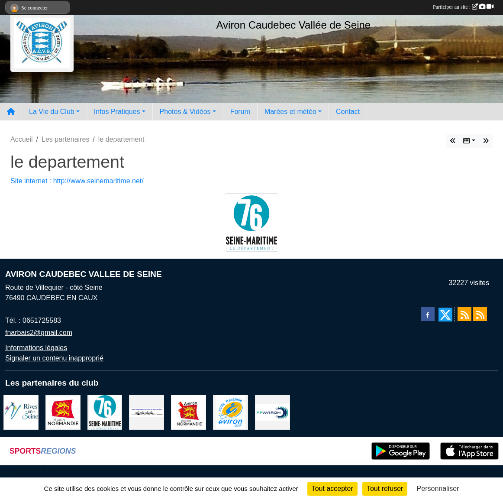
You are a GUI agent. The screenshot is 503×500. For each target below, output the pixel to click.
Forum (240, 111)
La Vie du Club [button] (51, 111)
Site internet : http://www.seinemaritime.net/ (77, 181)
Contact (348, 111)
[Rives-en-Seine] (21, 412)
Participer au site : (463, 7)
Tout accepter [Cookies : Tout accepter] (332, 488)
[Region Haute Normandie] (63, 412)
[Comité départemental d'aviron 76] (146, 412)
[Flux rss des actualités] (464, 314)
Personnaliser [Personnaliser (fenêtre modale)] (438, 488)
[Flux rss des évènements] (480, 314)
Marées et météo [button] (290, 111)
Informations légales (36, 347)
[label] (230, 412)
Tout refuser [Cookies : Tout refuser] (385, 488)
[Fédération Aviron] (272, 412)
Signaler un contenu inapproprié (54, 358)
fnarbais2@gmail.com (38, 332)
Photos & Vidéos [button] (185, 111)
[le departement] (105, 412)
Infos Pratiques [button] (117, 111)
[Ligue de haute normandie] (188, 412)
